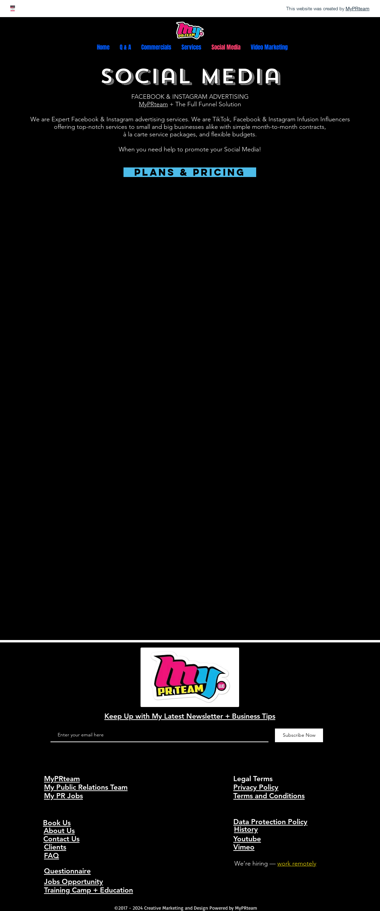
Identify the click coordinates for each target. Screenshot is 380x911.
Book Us (57, 822)
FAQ (51, 855)
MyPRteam (153, 104)
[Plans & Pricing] (189, 172)
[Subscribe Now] (299, 735)
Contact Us (61, 838)
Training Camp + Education (88, 890)
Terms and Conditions (269, 795)
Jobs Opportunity (73, 881)
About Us (59, 830)
